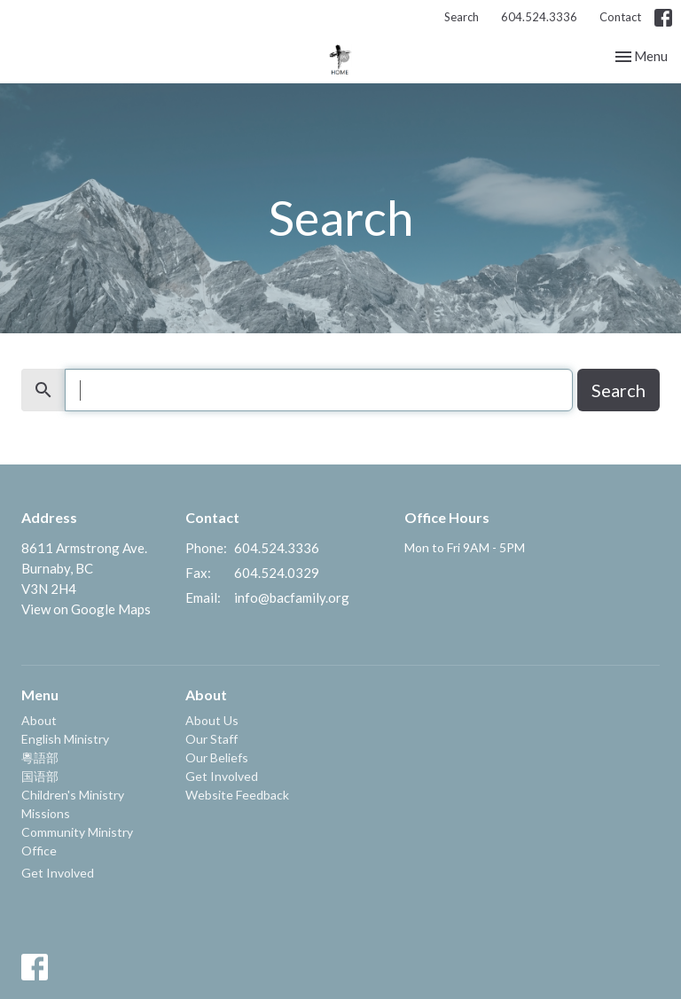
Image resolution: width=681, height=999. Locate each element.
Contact (620, 17)
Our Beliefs (216, 757)
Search (461, 17)
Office (39, 850)
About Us (212, 720)
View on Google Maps (86, 609)
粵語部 (40, 757)
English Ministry (65, 738)
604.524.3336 (539, 17)
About (39, 720)
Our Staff (211, 738)
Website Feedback (237, 794)
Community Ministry (77, 831)
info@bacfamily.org (291, 597)
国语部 (40, 776)
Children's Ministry (72, 794)
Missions (45, 813)
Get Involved (57, 872)
